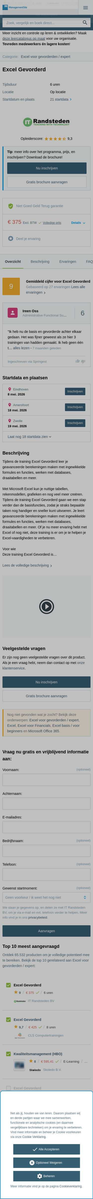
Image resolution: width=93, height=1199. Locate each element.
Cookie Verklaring (34, 1137)
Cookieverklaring (71, 1186)
